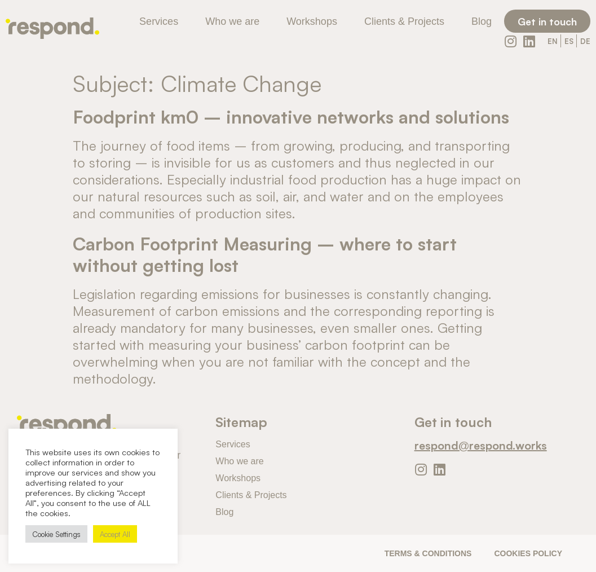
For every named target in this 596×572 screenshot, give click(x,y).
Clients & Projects (404, 21)
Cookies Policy (528, 553)
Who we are (232, 21)
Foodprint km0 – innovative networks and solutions (291, 116)
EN (553, 41)
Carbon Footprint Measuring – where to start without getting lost (265, 253)
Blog (481, 21)
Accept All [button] (115, 534)
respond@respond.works (480, 444)
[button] (547, 21)
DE (585, 41)
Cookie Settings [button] (56, 534)
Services (158, 21)
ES (568, 41)
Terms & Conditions (428, 553)
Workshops (311, 21)
